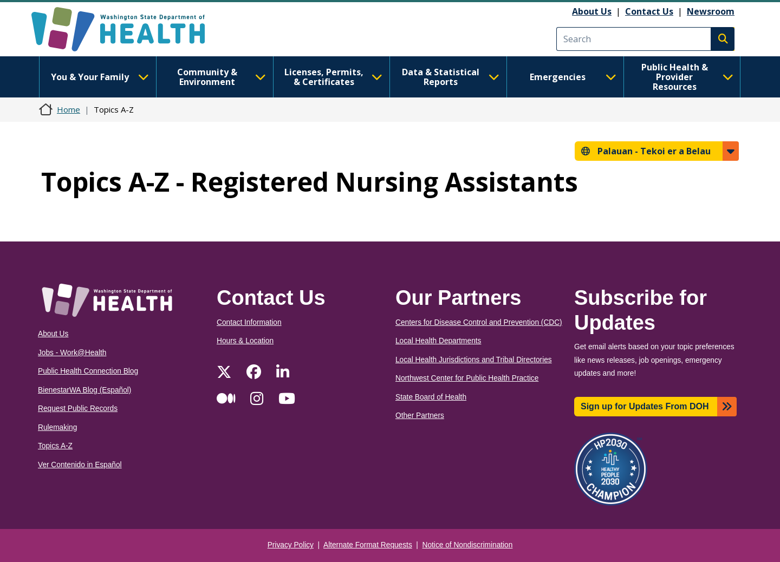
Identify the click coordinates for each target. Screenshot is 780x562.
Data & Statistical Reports (450, 77)
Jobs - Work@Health (72, 353)
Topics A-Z (55, 446)
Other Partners (419, 415)
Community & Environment (221, 77)
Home (68, 109)
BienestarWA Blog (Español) (84, 390)
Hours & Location (245, 341)
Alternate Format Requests (367, 545)
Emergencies (573, 77)
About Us (592, 11)
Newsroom (710, 11)
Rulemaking (57, 427)
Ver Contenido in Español (80, 465)
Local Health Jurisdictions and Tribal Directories (473, 360)
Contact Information (249, 322)
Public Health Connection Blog (88, 371)
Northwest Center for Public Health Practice (466, 378)
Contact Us (649, 11)
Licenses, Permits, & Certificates (333, 77)
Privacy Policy (291, 545)
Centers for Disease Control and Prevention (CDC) (478, 322)
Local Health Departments (438, 341)
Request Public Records (78, 408)
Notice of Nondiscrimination (467, 545)
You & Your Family (99, 77)
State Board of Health (430, 397)
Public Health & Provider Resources (687, 77)
